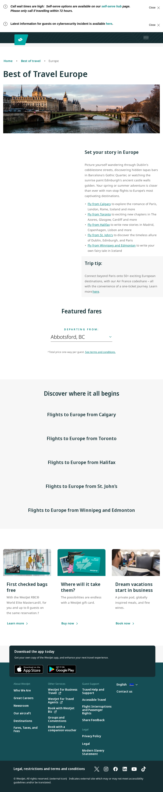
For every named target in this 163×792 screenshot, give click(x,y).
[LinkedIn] (124, 768)
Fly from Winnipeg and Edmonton (112, 245)
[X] (96, 768)
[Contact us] (124, 691)
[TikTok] (143, 768)
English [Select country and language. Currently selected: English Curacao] (127, 684)
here (109, 23)
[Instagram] (106, 768)
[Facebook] (115, 768)
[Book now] (123, 623)
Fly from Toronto (99, 214)
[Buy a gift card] (67, 623)
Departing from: (81, 329)
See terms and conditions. (100, 352)
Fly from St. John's (100, 235)
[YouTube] (134, 768)
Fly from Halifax (99, 225)
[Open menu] (146, 37)
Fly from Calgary (99, 204)
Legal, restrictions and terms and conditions (49, 768)
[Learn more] (15, 623)
